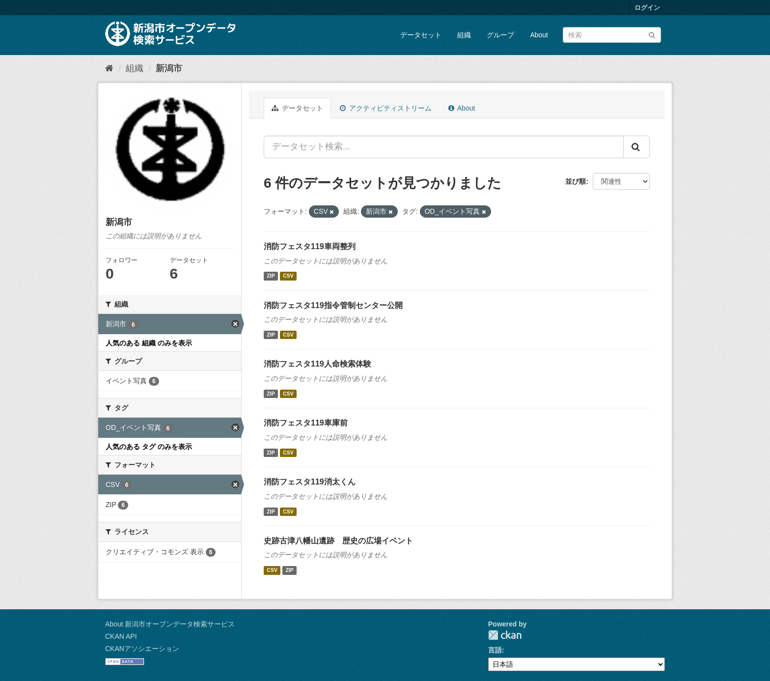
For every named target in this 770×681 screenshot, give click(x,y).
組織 (464, 35)
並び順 (575, 181)
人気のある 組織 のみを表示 (149, 343)
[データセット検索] (612, 35)
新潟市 (169, 68)
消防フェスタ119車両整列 (310, 246)
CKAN (505, 635)
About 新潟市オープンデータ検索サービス (170, 624)
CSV (288, 276)
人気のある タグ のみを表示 (149, 447)
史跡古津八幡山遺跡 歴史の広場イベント (338, 541)
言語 (495, 650)
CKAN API (121, 636)
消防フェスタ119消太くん (310, 482)
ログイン (647, 7)
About (539, 35)
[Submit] (652, 34)
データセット (420, 35)
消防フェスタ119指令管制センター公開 (333, 305)
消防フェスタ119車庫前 (306, 423)
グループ (500, 35)
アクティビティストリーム (386, 108)
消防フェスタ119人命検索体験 (317, 364)
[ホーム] (109, 68)
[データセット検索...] (444, 147)
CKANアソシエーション (142, 649)
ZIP (271, 276)
